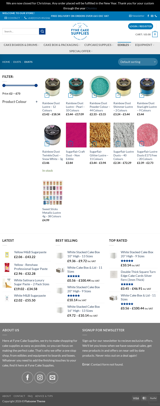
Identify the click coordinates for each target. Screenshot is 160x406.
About (6, 396)
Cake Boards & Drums (22, 45)
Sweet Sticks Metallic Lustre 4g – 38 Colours (51, 212)
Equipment (144, 45)
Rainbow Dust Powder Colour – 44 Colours (100, 107)
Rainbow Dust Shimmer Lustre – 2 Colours (123, 107)
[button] (136, 16)
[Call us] (156, 16)
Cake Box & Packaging (62, 45)
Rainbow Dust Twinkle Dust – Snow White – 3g (52, 155)
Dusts (17, 61)
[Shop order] (138, 62)
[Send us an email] (152, 16)
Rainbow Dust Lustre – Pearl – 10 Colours (75, 107)
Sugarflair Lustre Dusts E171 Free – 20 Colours (147, 155)
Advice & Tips (44, 396)
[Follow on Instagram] (40, 377)
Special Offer (80, 51)
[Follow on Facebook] (148, 16)
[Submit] (42, 31)
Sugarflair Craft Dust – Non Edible (75, 155)
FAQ (30, 396)
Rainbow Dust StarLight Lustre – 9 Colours (147, 107)
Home (6, 61)
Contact (19, 396)
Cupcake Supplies (98, 45)
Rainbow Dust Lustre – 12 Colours (51, 107)
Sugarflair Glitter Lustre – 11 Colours (99, 155)
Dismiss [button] (91, 8)
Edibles (124, 45)
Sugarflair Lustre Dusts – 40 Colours (123, 155)
